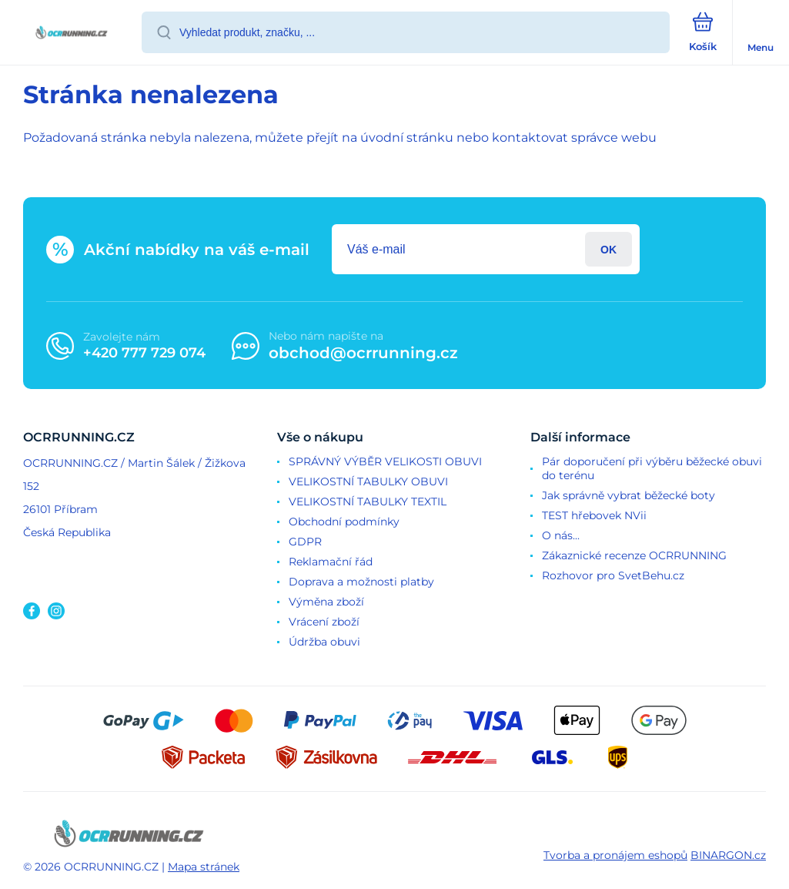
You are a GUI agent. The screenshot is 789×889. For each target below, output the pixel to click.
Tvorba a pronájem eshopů (615, 855)
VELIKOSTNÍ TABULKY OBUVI (368, 481)
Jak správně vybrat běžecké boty (628, 495)
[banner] (71, 33)
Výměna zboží (326, 602)
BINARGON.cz (728, 855)
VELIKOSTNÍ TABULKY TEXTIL (367, 501)
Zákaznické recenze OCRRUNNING (634, 555)
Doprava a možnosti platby (361, 582)
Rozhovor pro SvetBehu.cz (613, 575)
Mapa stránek (203, 867)
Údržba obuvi (324, 642)
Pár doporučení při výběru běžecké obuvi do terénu (652, 468)
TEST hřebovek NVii (594, 515)
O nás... (561, 535)
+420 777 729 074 (144, 352)
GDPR (305, 541)
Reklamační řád (331, 562)
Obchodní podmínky (344, 521)
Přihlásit (608, 249)
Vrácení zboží (324, 622)
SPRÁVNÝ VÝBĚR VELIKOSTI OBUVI (385, 461)
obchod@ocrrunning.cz (363, 353)
